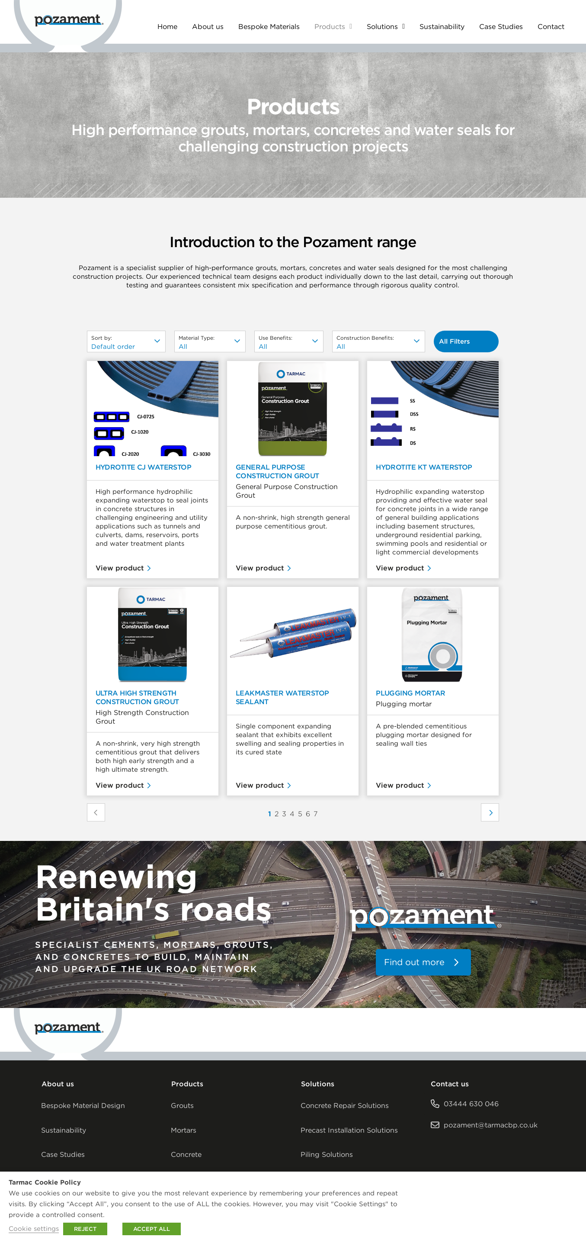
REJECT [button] (85, 1229)
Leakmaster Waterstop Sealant (282, 697)
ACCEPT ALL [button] (151, 1229)
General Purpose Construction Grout (277, 471)
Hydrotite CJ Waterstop (144, 467)
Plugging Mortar (410, 693)
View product (120, 568)
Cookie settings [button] (34, 1228)
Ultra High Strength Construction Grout (137, 697)
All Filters (454, 341)
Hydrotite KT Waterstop (424, 467)
